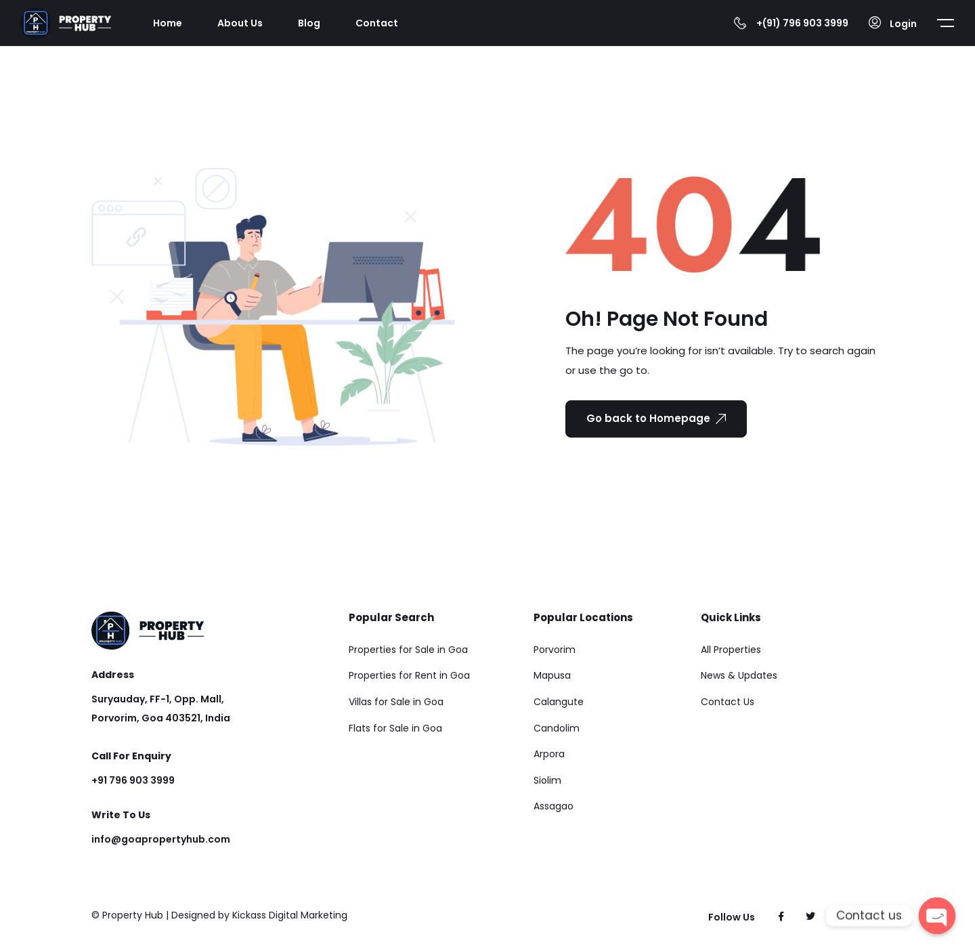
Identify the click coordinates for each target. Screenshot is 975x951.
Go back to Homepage (656, 418)
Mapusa (552, 675)
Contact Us (727, 702)
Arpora (549, 754)
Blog (309, 23)
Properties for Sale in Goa (408, 649)
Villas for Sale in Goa (396, 702)
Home (167, 23)
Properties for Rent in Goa (409, 675)
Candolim (557, 728)
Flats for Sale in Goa (395, 728)
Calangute (559, 702)
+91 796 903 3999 (133, 780)
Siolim (547, 780)
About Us (240, 23)
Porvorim (555, 649)
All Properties (731, 649)
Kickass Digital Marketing (289, 915)
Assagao (553, 806)
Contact (376, 23)
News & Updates (739, 675)
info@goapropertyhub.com (160, 839)
